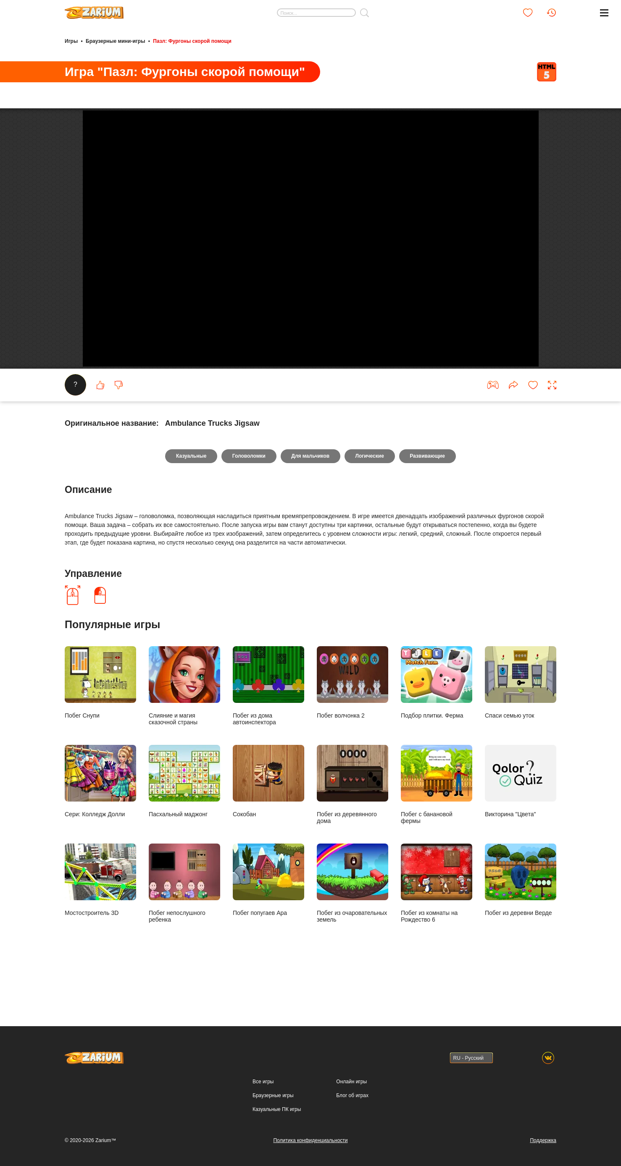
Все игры (263, 1086)
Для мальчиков (310, 503)
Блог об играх (352, 1100)
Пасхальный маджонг (184, 827)
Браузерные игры (273, 1100)
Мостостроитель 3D (100, 926)
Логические (369, 503)
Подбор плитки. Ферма (436, 729)
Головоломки (248, 503)
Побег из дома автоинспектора (268, 732)
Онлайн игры (351, 1086)
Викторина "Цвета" (520, 827)
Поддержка (543, 1145)
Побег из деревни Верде (520, 926)
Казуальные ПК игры (277, 1113)
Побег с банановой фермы (436, 831)
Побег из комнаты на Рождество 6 (436, 929)
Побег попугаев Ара (268, 926)
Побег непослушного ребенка (184, 929)
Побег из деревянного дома (352, 831)
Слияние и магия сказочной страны (184, 732)
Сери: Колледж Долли (100, 827)
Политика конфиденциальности (310, 1145)
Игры (71, 41)
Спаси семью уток (520, 729)
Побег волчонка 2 (352, 729)
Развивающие (427, 503)
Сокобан (268, 827)
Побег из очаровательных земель (352, 929)
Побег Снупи (100, 729)
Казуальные (191, 503)
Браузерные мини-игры (115, 41)
